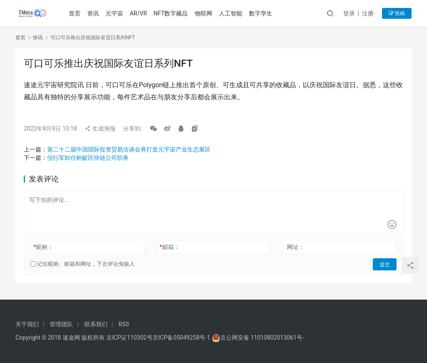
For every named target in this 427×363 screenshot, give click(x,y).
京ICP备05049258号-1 (182, 337)
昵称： (43, 247)
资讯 (93, 13)
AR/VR (138, 13)
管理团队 (61, 324)
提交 (385, 264)
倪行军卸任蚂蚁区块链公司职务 (88, 157)
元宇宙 (114, 13)
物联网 (203, 13)
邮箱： (170, 247)
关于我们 (27, 324)
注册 (368, 13)
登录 (349, 13)
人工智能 (230, 13)
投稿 (397, 13)
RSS (123, 324)
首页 (75, 13)
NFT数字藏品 (171, 13)
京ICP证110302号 (129, 337)
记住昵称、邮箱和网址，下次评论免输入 (82, 264)
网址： (295, 247)
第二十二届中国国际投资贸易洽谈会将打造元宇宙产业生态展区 (129, 149)
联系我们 (96, 324)
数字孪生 (260, 13)
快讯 (38, 37)
